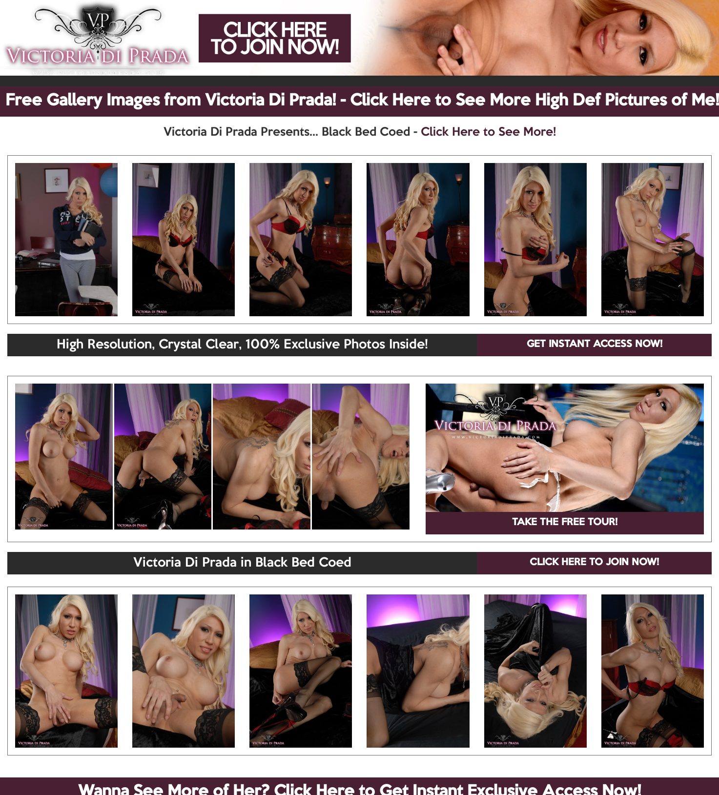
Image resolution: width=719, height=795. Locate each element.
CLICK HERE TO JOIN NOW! (594, 562)
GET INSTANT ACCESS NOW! (594, 344)
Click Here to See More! (488, 132)
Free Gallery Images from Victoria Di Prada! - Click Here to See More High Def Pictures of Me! (362, 101)
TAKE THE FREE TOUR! (564, 522)
